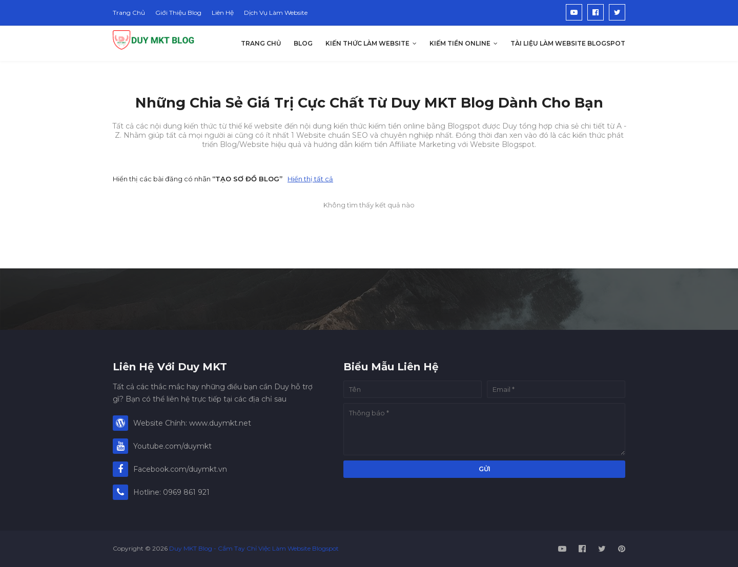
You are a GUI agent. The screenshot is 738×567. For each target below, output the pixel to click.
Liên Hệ (223, 12)
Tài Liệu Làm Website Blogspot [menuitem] (567, 43)
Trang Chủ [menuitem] (261, 43)
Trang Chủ (129, 12)
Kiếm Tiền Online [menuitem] (459, 43)
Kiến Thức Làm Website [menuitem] (367, 43)
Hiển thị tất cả (310, 179)
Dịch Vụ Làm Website (276, 12)
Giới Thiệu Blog (178, 12)
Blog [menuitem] (303, 43)
